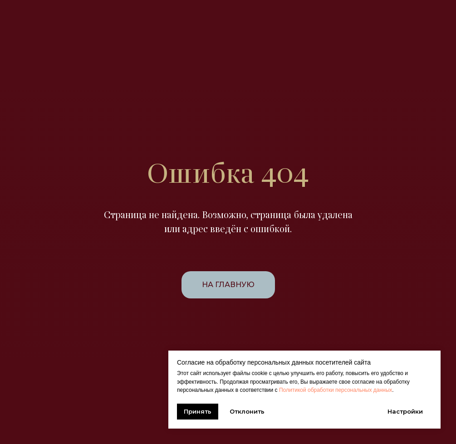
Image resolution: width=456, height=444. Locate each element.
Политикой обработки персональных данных (335, 390)
